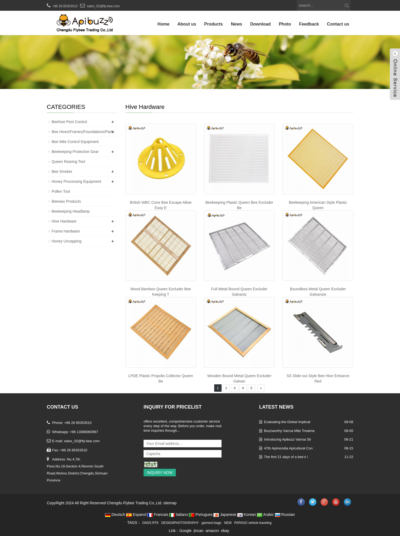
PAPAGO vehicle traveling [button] (253, 523)
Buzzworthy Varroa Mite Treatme (289, 431)
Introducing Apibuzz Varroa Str (287, 439)
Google (185, 530)
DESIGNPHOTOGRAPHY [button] (180, 523)
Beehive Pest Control (69, 122)
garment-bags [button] (212, 523)
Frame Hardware (66, 231)
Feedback (309, 24)
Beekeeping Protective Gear (75, 151)
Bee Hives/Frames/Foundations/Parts (83, 132)
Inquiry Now (160, 472)
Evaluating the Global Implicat (287, 422)
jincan (198, 530)
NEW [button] (228, 523)
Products (213, 24)
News (236, 24)
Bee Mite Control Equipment (75, 142)
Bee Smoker (62, 171)
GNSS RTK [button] (150, 523)
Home (163, 24)
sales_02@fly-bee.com (103, 6)
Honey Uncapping (66, 241)
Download (260, 24)
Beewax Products (66, 201)
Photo (285, 24)
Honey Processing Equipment (76, 181)
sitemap (169, 503)
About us (186, 24)
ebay (225, 530)
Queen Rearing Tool (68, 161)
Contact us (338, 24)
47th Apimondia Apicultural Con (288, 448)
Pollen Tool (61, 191)
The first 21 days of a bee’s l (286, 457)
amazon (212, 530)
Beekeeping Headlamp (71, 211)
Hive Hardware (64, 221)
